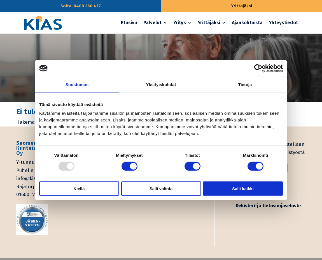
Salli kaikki (243, 188)
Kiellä (79, 188)
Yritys (179, 23)
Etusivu (129, 23)
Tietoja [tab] (245, 84)
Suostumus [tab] (77, 84)
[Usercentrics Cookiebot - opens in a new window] (258, 68)
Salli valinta (161, 188)
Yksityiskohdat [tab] (161, 84)
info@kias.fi (29, 178)
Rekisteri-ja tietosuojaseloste (268, 206)
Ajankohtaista (247, 23)
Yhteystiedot (283, 23)
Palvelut (152, 23)
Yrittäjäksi (209, 23)
